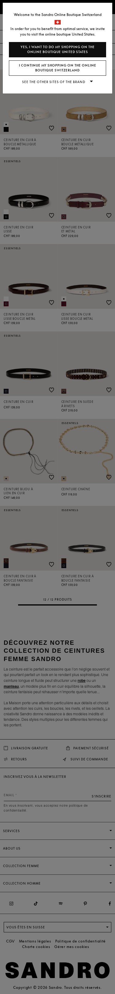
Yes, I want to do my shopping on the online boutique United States (58, 49)
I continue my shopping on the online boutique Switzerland (57, 67)
